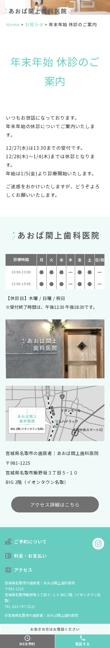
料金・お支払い (26, 556)
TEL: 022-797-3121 (20, 606)
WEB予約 (27, 643)
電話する (82, 643)
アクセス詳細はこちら (55, 504)
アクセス (19, 570)
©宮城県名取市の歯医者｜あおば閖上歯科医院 (41, 615)
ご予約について (26, 542)
